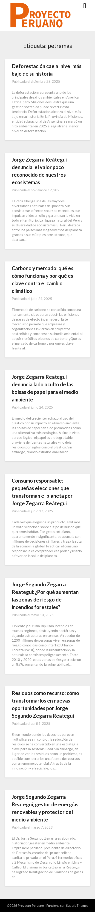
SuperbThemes (77, 905)
